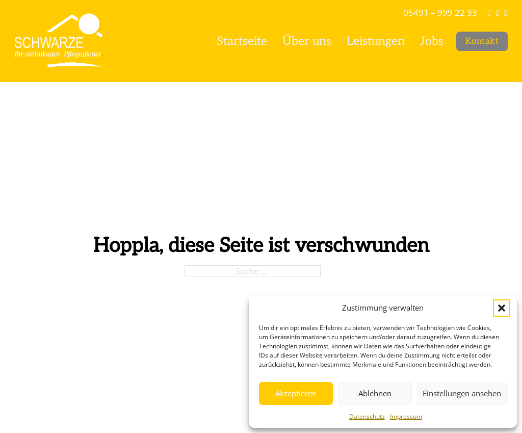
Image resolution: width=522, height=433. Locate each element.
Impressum (406, 416)
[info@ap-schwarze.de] (488, 12)
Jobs (431, 41)
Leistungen (376, 41)
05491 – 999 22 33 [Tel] (440, 12)
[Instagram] (497, 12)
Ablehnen (375, 393)
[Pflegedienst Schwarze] (58, 41)
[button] (502, 308)
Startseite (242, 41)
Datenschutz (367, 416)
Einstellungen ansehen (462, 393)
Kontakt (482, 41)
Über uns (306, 41)
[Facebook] (505, 12)
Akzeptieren (296, 393)
